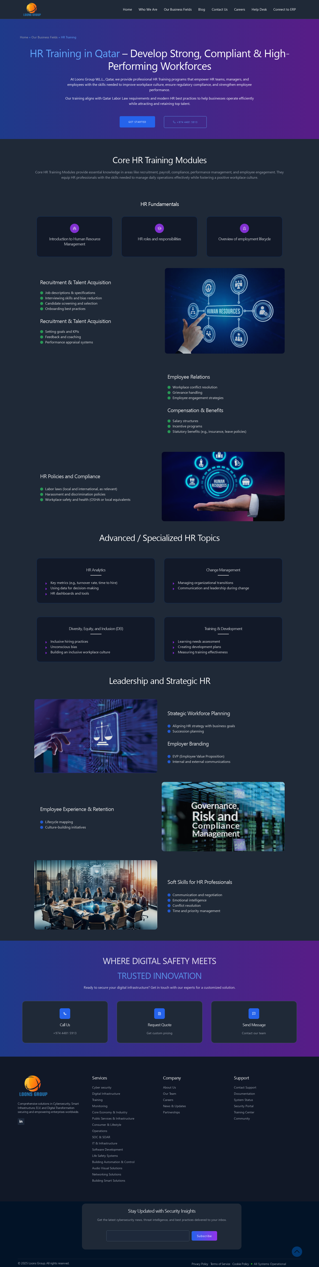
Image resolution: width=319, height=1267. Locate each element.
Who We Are (148, 9)
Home (127, 9)
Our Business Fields (178, 9)
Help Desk (259, 9)
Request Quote (159, 1025)
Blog (201, 9)
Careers (239, 9)
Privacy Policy (200, 1264)
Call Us (65, 1025)
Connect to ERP (284, 9)
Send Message (254, 1025)
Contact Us (220, 9)
